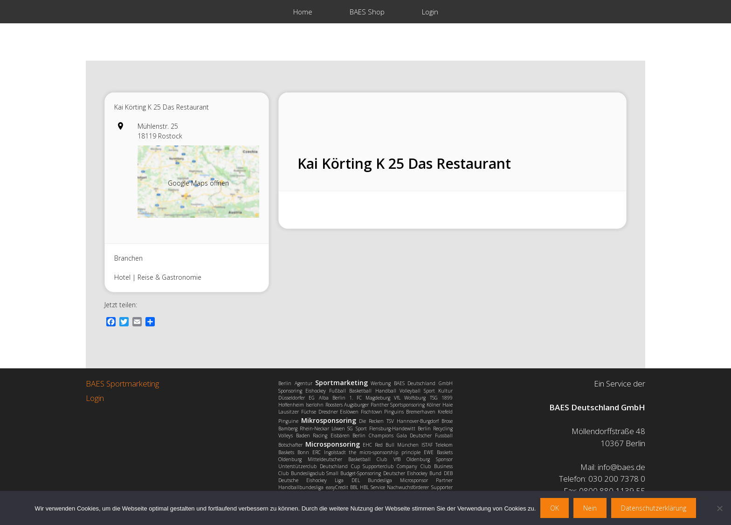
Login (430, 11)
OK (554, 508)
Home (302, 11)
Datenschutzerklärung (653, 508)
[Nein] (719, 508)
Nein (590, 508)
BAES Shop (367, 11)
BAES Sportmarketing (122, 383)
